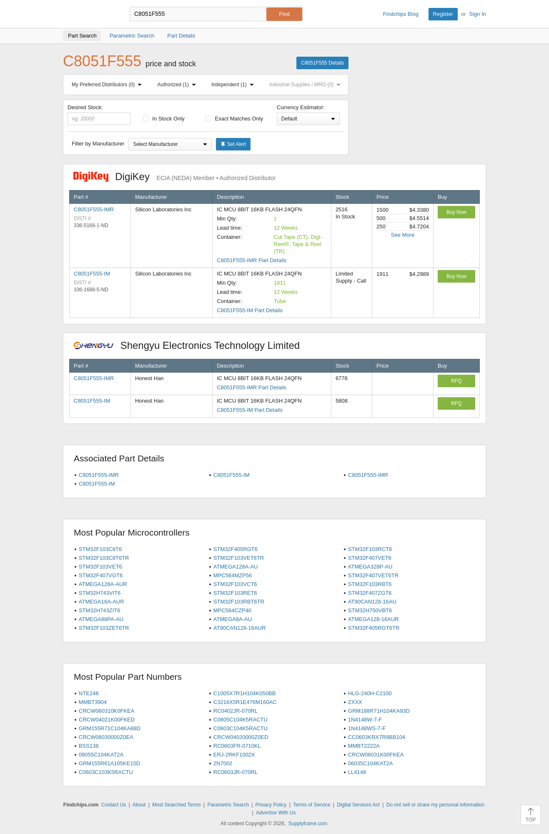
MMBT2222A (364, 746)
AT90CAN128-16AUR (239, 628)
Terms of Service (311, 805)
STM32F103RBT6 (370, 584)
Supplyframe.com (307, 823)
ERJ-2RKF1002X (234, 754)
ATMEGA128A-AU (235, 567)
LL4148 (357, 772)
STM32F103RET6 (235, 593)
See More (402, 235)
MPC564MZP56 (232, 575)
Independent (234, 84)
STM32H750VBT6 (370, 610)
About (139, 805)
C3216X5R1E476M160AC (245, 702)
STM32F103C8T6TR (104, 558)
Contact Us (113, 805)
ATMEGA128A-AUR (103, 584)
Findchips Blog (401, 14)
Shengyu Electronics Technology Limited (190, 345)
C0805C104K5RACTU (240, 719)
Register (443, 14)
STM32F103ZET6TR (104, 628)
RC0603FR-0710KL (237, 746)
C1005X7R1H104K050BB (244, 693)
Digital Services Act (358, 805)
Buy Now (456, 212)
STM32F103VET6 (100, 567)
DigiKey (174, 176)
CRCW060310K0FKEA (107, 711)
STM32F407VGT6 (101, 575)
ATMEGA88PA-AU (101, 619)
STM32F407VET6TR (373, 575)
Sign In (477, 14)
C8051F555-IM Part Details (250, 310)
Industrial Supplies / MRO (306, 84)
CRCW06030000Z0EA (106, 737)
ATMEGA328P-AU (370, 567)
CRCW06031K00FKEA (376, 754)
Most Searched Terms (176, 805)
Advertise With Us (276, 813)
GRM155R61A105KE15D (109, 763)
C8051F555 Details (322, 63)
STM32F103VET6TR (238, 558)
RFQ (456, 381)
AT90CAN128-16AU (372, 602)
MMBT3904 (93, 702)
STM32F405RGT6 (235, 549)
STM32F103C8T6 (100, 549)
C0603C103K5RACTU (106, 772)
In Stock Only (164, 118)
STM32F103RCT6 (370, 549)
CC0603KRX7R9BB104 (376, 737)
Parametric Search (227, 805)
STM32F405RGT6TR (374, 628)
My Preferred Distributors (108, 84)
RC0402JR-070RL (235, 711)
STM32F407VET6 (369, 558)
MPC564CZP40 (232, 610)
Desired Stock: (99, 114)
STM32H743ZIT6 (99, 610)
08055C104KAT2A (101, 754)
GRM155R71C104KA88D (109, 728)
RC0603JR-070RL (235, 772)
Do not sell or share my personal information (435, 805)
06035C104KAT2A (370, 763)
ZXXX (355, 702)
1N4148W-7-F (365, 719)
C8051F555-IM (92, 273)
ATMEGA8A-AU (232, 619)
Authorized (178, 84)
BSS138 (89, 746)
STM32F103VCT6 (235, 584)
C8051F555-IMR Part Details (251, 260)
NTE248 (89, 693)
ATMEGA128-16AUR (373, 619)
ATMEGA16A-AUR (101, 602)
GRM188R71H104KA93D (379, 711)
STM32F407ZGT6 (370, 593)
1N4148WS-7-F (367, 728)
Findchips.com (90, 14)
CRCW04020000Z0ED (240, 737)
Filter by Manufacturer (98, 143)
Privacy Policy (271, 805)
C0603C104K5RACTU (240, 728)
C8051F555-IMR (94, 209)
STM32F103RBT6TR (238, 602)
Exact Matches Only (234, 118)
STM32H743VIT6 (99, 593)
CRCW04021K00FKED (107, 719)
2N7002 (223, 763)
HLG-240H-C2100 (370, 693)
